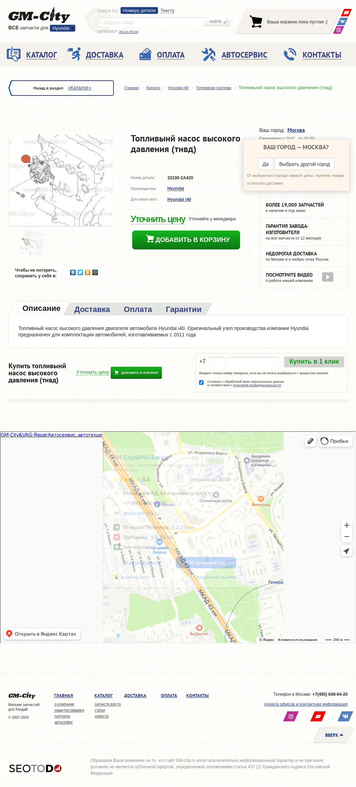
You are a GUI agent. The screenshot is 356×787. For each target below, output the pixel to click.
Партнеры (62, 716)
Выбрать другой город (304, 164)
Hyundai (60, 28)
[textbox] (152, 22)
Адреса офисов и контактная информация (306, 704)
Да (266, 164)
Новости (102, 716)
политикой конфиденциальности (257, 385)
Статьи (100, 710)
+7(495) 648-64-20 (330, 694)
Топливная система (213, 88)
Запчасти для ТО (108, 704)
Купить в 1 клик (314, 361)
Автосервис (63, 722)
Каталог (153, 88)
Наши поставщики (69, 710)
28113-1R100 (128, 32)
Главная (131, 88)
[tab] (41, 309)
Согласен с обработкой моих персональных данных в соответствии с (245, 383)
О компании (64, 704)
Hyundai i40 (178, 88)
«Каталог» (79, 88)
